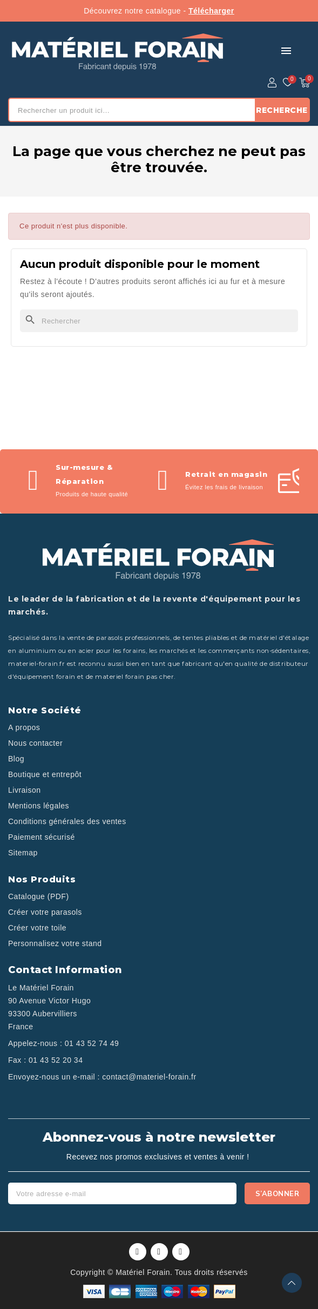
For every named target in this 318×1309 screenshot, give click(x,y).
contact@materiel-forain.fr (149, 1076)
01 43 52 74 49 (92, 1043)
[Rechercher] (159, 320)
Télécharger (211, 10)
